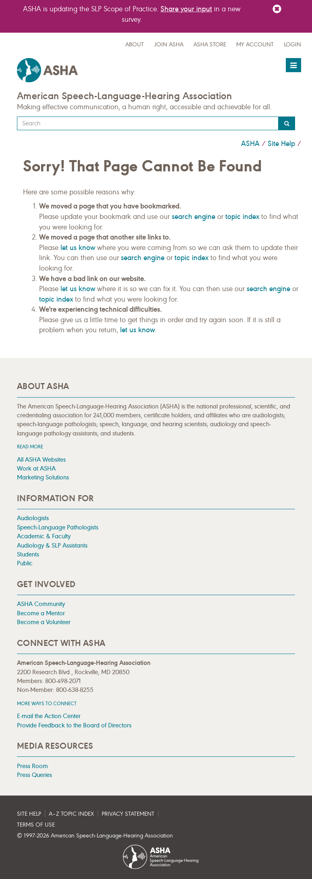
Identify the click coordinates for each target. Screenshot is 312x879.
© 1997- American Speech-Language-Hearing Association (95, 835)
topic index (242, 216)
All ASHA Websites (41, 459)
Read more (30, 447)
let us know (77, 247)
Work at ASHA (36, 468)
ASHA (250, 143)
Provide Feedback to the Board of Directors (74, 725)
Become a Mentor (41, 613)
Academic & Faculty (44, 536)
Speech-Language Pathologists (57, 527)
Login (292, 44)
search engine (193, 216)
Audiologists (33, 518)
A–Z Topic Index (71, 813)
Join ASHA (168, 44)
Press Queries (34, 775)
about (134, 44)
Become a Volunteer (44, 622)
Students (28, 554)
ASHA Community (41, 604)
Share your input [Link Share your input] (186, 8)
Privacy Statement (128, 813)
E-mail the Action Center (49, 716)
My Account (255, 44)
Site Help (281, 143)
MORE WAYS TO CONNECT (47, 703)
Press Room (32, 766)
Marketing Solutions (43, 477)
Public (25, 563)
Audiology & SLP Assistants (52, 545)
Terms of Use (36, 824)
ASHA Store (209, 44)
